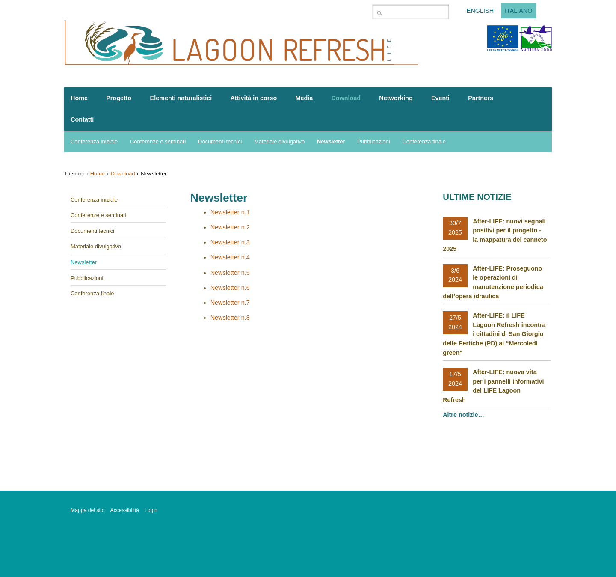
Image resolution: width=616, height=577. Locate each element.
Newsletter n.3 (230, 242)
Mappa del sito (88, 510)
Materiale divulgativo (279, 141)
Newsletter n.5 (230, 272)
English (480, 11)
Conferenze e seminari (158, 141)
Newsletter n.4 (230, 257)
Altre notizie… (464, 414)
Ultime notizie (477, 197)
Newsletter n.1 (230, 212)
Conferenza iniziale (94, 141)
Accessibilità (124, 510)
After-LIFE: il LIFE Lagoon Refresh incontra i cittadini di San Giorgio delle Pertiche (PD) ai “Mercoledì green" (494, 334)
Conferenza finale (424, 141)
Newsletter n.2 (230, 227)
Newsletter (331, 141)
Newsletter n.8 (230, 317)
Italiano (519, 11)
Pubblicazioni (373, 141)
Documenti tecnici (220, 141)
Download (123, 173)
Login (151, 510)
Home (97, 173)
